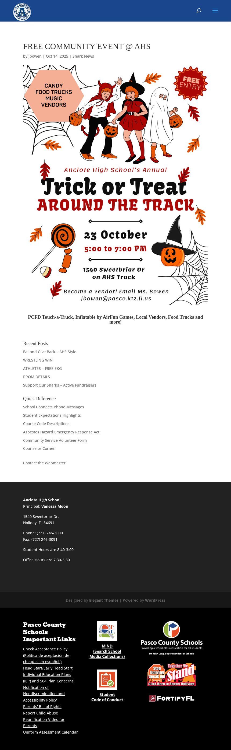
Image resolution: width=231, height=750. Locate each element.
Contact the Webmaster (44, 462)
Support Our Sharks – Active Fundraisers (59, 385)
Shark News (83, 56)
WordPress (155, 600)
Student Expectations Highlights (52, 415)
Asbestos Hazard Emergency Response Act (61, 431)
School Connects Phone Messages (53, 406)
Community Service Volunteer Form (55, 440)
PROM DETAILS (36, 376)
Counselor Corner (39, 448)
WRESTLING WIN (38, 360)
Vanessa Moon (54, 506)
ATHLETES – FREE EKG (42, 368)
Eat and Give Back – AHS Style (49, 351)
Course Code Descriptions (46, 423)
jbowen (35, 56)
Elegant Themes (103, 600)
